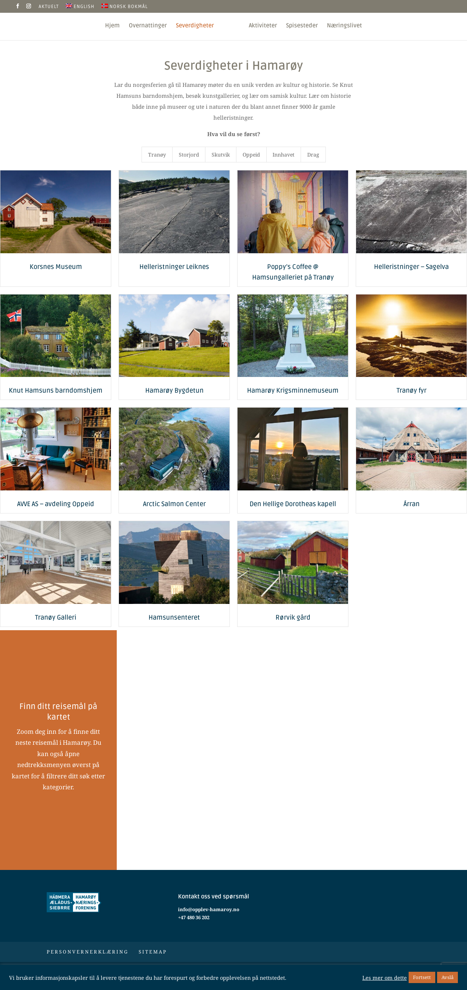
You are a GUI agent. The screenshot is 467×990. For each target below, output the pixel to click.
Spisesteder (303, 26)
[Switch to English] (80, 8)
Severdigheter (193, 26)
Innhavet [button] (283, 154)
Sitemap (153, 951)
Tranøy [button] (157, 154)
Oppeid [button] (251, 154)
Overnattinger (146, 26)
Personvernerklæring (87, 951)
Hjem (111, 26)
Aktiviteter (264, 26)
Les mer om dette (384, 977)
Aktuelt (49, 6)
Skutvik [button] (221, 154)
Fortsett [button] (422, 977)
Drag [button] (313, 154)
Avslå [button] (447, 977)
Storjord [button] (189, 154)
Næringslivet (345, 26)
